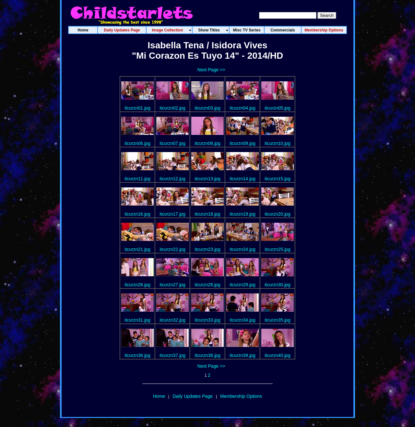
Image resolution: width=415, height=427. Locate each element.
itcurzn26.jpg (137, 284)
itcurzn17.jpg (172, 214)
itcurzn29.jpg (242, 284)
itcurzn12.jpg (172, 178)
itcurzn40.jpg (277, 355)
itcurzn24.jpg (242, 249)
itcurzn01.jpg (137, 108)
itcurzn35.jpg (277, 320)
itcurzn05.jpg (277, 108)
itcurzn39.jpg (242, 355)
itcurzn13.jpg (207, 178)
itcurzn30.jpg (277, 284)
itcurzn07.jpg (172, 143)
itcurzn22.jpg (172, 249)
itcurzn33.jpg (207, 320)
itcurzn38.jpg (207, 355)
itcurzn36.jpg (137, 355)
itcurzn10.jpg (277, 143)
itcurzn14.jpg (242, 178)
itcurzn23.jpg (207, 249)
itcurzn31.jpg (137, 320)
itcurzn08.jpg (207, 143)
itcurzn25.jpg (277, 249)
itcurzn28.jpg (207, 284)
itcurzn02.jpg (172, 108)
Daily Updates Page (192, 396)
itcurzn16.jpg (137, 214)
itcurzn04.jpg (242, 108)
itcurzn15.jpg (277, 178)
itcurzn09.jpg (242, 143)
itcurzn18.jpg (207, 214)
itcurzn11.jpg (137, 178)
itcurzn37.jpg (172, 355)
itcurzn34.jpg (242, 320)
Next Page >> (211, 69)
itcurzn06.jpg (137, 143)
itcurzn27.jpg (172, 284)
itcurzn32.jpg (172, 320)
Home (159, 396)
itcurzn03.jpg (207, 108)
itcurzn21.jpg (137, 249)
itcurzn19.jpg (242, 214)
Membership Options (241, 396)
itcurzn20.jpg (277, 214)
